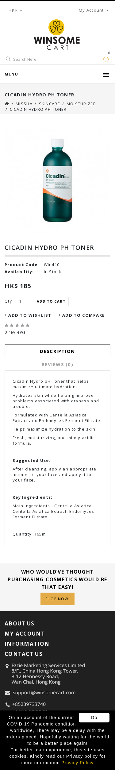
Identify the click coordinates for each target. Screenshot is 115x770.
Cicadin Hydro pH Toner (38, 109)
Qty (8, 301)
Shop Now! (57, 599)
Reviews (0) (57, 364)
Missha (24, 103)
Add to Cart (51, 301)
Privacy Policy (77, 762)
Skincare (49, 103)
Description (57, 351)
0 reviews (15, 332)
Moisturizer (81, 103)
